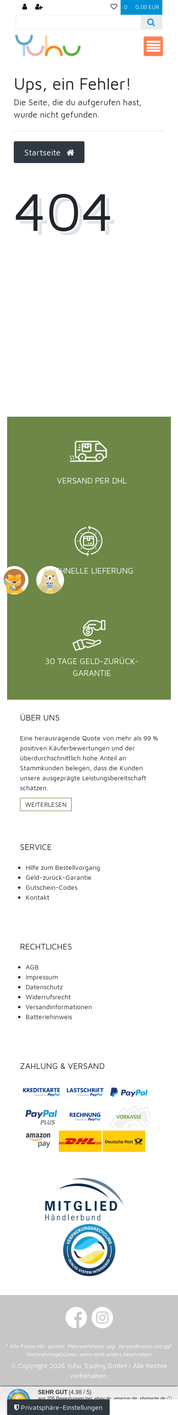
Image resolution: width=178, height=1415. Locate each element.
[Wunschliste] (114, 7)
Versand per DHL (92, 480)
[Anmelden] (24, 7)
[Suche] (151, 22)
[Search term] (78, 22)
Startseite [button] (49, 152)
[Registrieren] (39, 7)
